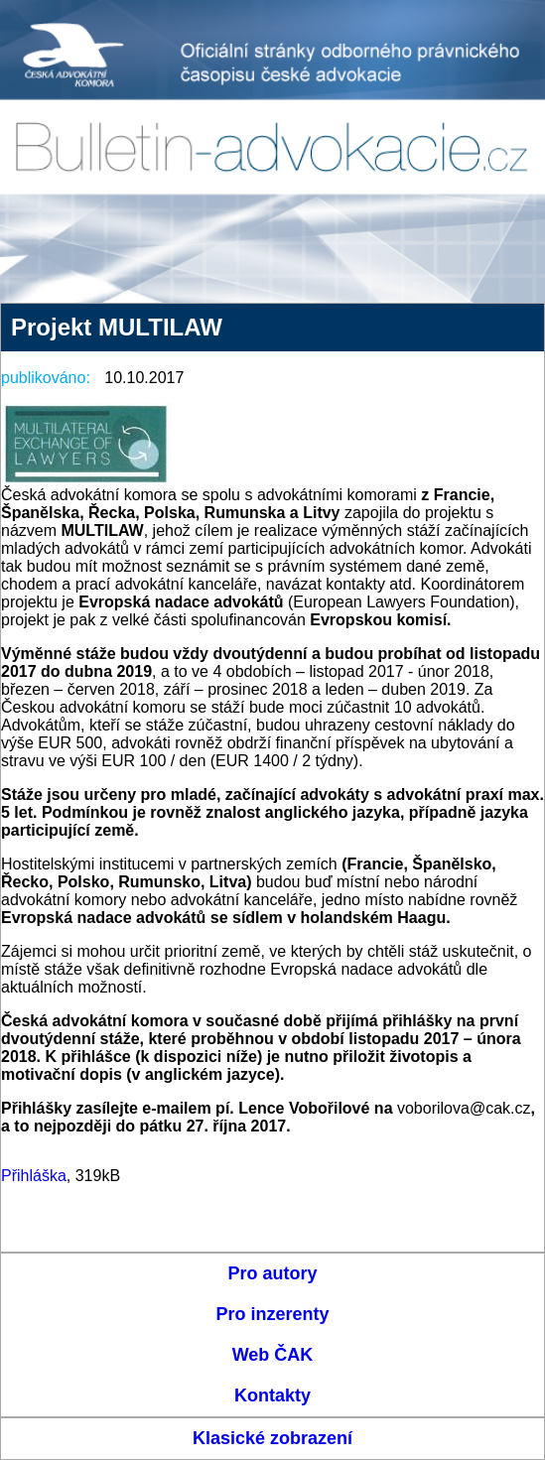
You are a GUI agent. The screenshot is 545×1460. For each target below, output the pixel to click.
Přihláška (34, 1175)
